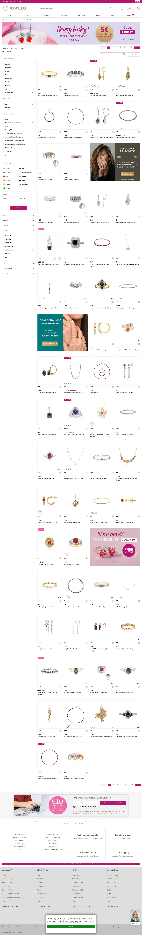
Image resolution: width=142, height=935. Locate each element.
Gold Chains (111, 897)
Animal (109, 894)
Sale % (98, 15)
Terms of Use (21, 927)
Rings (4, 875)
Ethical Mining (53, 844)
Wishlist (129, 9)
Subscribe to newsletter (113, 803)
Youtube (114, 913)
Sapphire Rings (7, 890)
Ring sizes (19, 841)
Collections (46, 15)
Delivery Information (19, 847)
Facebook (109, 913)
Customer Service (19, 835)
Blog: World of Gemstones (53, 850)
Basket (138, 9)
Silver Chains (112, 886)
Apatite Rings (77, 886)
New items (64, 15)
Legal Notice (44, 927)
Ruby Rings (6, 886)
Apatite (39, 890)
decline (55, 921)
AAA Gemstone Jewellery (11, 894)
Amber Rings (76, 879)
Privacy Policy (33, 927)
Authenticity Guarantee (19, 838)
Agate (39, 875)
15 (131, 48)
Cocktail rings (112, 879)
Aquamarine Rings (78, 890)
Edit (71, 930)
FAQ (19, 850)
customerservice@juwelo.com (88, 856)
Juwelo (130, 15)
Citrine (39, 897)
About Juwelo (53, 835)
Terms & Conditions (8, 927)
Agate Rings (76, 875)
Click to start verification (85, 807)
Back (4, 20)
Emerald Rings (7, 883)
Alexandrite (41, 879)
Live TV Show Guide (53, 841)
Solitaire (110, 890)
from (5, 199)
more (4, 901)
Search (110, 8)
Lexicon (113, 15)
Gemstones (28, 15)
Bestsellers (81, 15)
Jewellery (10, 15)
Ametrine (40, 886)
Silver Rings (111, 883)
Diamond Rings (7, 879)
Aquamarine (41, 894)
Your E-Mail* (78, 803)
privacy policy (90, 923)
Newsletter (53, 847)
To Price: (23, 199)
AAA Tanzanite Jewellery (11, 897)
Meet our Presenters (53, 838)
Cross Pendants (113, 875)
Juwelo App (19, 844)
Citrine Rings (76, 894)
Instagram (119, 913)
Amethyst (40, 883)
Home (8, 20)
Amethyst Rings (78, 883)
